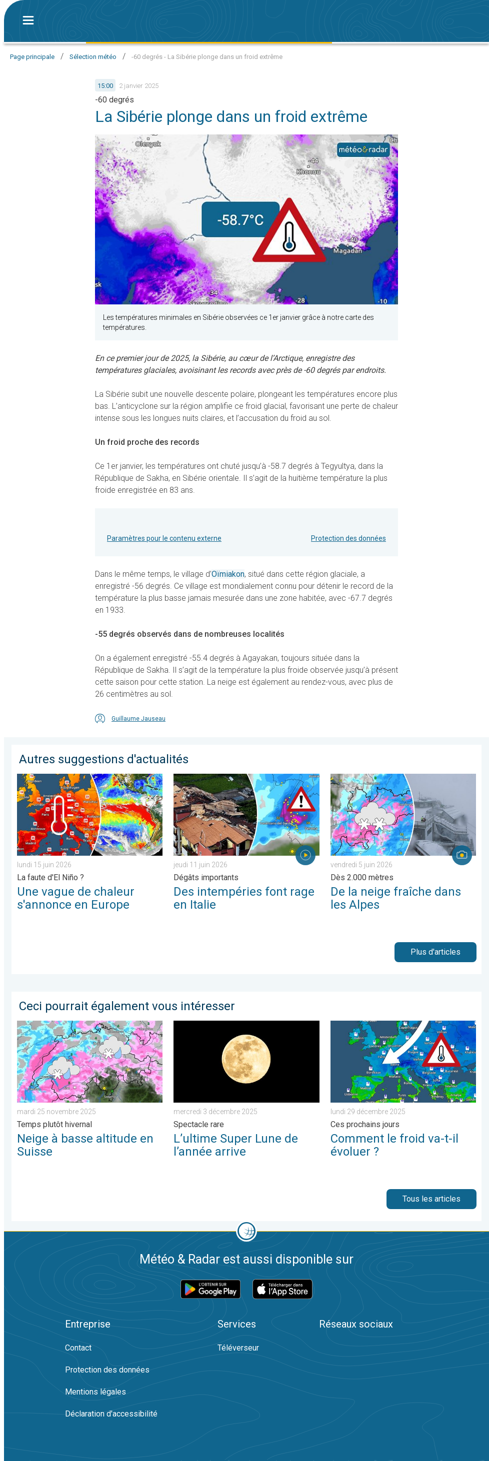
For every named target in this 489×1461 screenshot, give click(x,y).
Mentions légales (95, 1392)
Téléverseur (238, 1348)
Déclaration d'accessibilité (111, 1414)
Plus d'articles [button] (435, 952)
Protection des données (348, 538)
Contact (78, 1348)
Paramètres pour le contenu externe (164, 538)
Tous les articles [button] (431, 1199)
